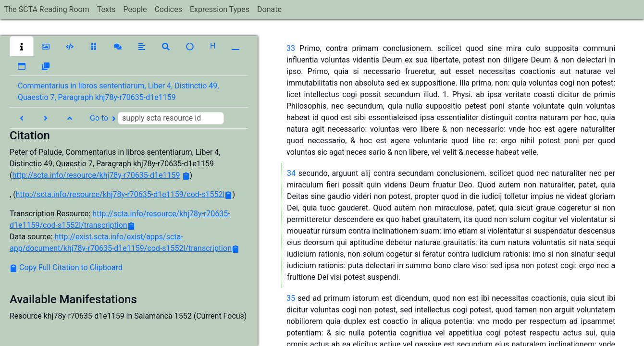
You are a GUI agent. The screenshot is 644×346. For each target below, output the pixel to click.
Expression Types (219, 9)
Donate (269, 9)
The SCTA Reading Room (46, 9)
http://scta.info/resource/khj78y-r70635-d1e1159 (96, 175)
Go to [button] (157, 118)
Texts (106, 9)
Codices (168, 9)
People (135, 9)
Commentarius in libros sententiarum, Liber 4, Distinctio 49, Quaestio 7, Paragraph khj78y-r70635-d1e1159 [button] (118, 91)
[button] (22, 46)
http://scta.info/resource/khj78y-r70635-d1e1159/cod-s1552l (120, 194)
